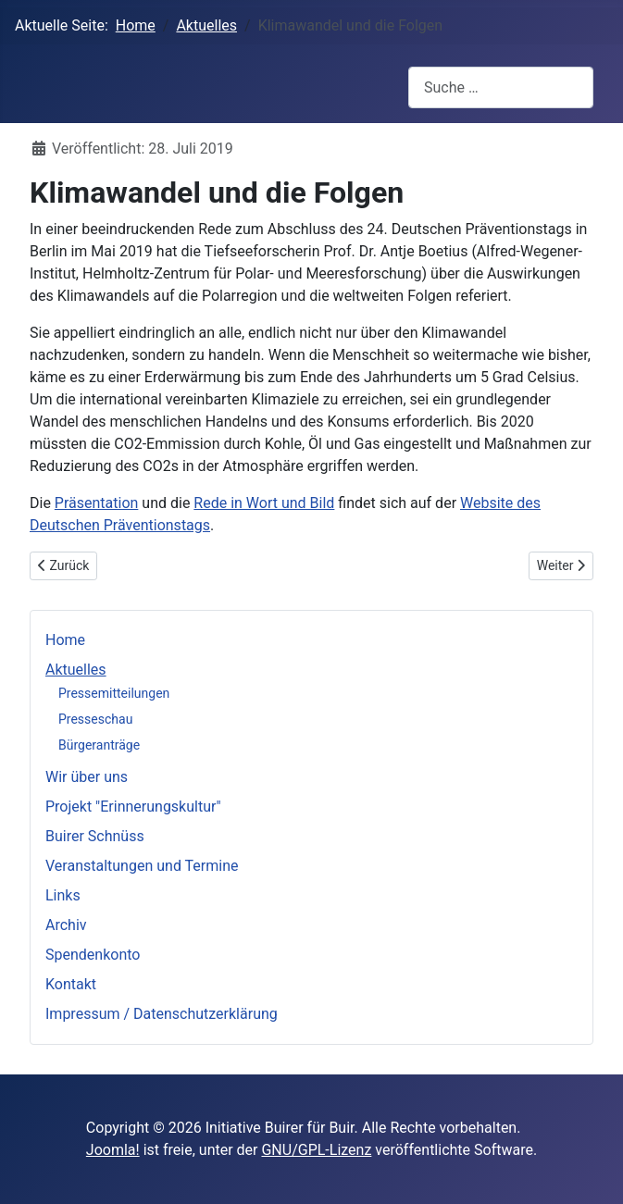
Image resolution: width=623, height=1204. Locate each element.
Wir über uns (86, 777)
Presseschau (95, 719)
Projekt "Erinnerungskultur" (133, 806)
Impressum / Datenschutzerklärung (161, 1014)
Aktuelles (75, 669)
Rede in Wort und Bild (263, 503)
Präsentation (97, 503)
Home (65, 640)
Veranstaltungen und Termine (141, 866)
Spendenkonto (92, 954)
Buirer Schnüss (94, 836)
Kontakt (70, 984)
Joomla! (113, 1150)
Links (63, 895)
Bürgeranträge (99, 745)
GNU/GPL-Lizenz (316, 1150)
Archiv (66, 925)
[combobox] (500, 87)
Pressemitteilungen (113, 693)
